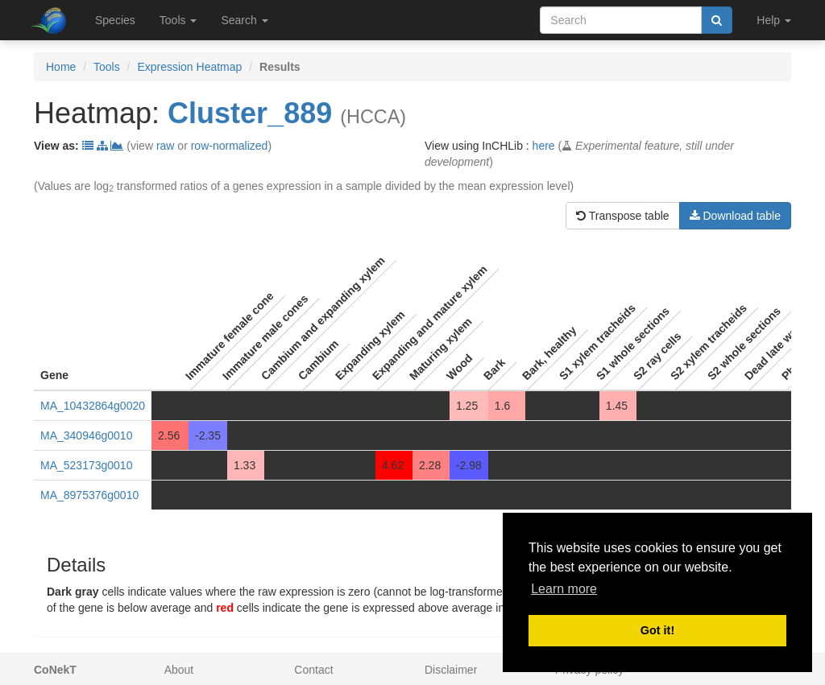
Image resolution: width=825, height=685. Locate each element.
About (179, 669)
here (544, 145)
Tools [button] (178, 20)
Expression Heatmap (189, 66)
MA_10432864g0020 (92, 405)
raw (165, 145)
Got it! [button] (657, 630)
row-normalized (229, 145)
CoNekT (55, 669)
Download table (735, 215)
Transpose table (623, 215)
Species (115, 20)
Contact (313, 669)
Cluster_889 (250, 113)
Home (61, 66)
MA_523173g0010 (86, 465)
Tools (106, 66)
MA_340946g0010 (86, 435)
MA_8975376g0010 (89, 495)
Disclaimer (451, 669)
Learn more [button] (564, 589)
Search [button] (244, 20)
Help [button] (774, 20)
